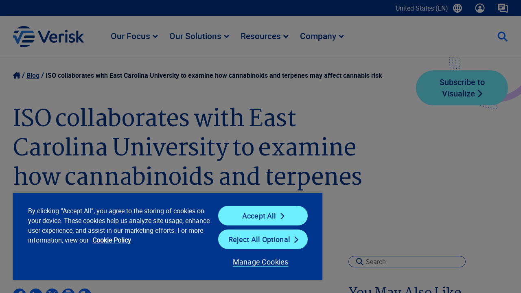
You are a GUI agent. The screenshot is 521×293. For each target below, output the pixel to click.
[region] (164, 236)
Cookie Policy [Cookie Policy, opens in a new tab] (138, 240)
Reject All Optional (254, 239)
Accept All (254, 216)
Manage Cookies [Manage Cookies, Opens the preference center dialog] (254, 262)
